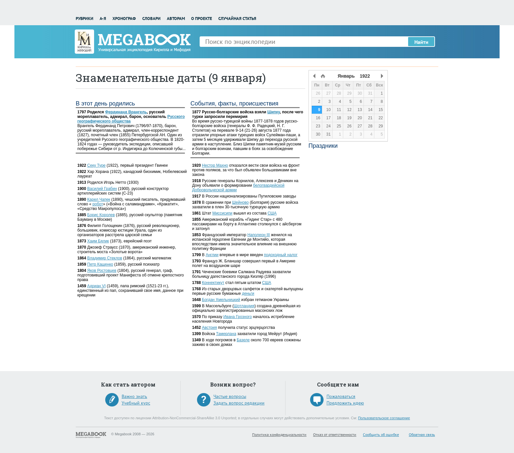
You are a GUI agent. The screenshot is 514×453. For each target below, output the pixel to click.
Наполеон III (258, 235)
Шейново (240, 202)
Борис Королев (101, 215)
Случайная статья (237, 18)
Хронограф (124, 18)
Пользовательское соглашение (384, 418)
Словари (151, 18)
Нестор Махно (215, 165)
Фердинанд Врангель (126, 112)
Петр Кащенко (100, 264)
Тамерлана (226, 333)
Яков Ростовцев (101, 270)
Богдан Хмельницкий (221, 299)
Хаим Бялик (98, 241)
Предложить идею (345, 403)
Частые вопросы (229, 396)
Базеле (243, 340)
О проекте (201, 18)
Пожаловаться (340, 396)
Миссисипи (222, 213)
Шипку (273, 112)
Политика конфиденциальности (279, 434)
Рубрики (84, 18)
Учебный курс (136, 403)
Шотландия (244, 306)
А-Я (103, 18)
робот (97, 204)
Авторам (176, 18)
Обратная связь (422, 434)
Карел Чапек (98, 199)
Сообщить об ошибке (381, 434)
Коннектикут (213, 282)
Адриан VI (96, 286)
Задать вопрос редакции (239, 403)
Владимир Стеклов (104, 258)
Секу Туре (96, 165)
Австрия (209, 327)
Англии (212, 255)
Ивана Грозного (237, 316)
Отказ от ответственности (334, 434)
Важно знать (134, 396)
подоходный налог (281, 255)
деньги (248, 293)
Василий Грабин (102, 188)
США (272, 213)
